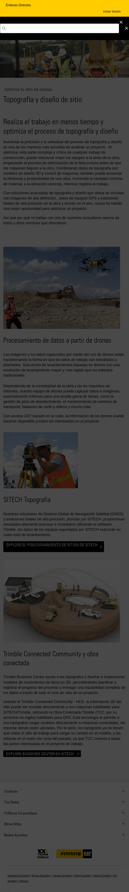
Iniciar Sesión (112, 11)
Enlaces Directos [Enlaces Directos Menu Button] (19, 5)
